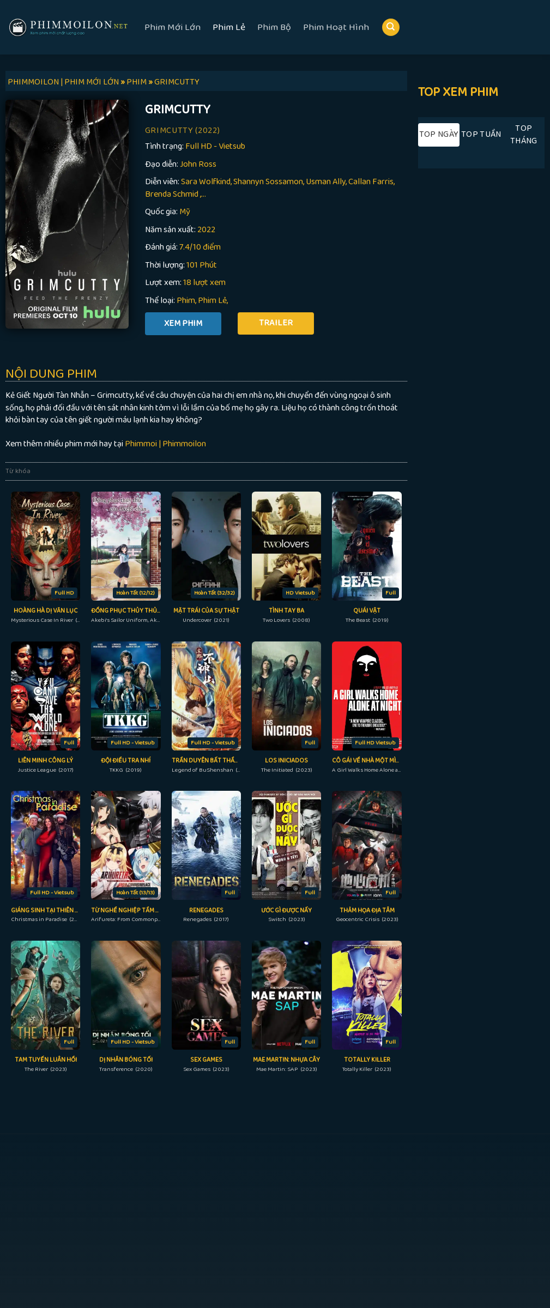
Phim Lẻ (229, 27)
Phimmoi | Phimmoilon (165, 444)
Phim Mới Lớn (172, 27)
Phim (186, 300)
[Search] (391, 28)
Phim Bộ (274, 27)
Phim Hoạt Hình (336, 27)
